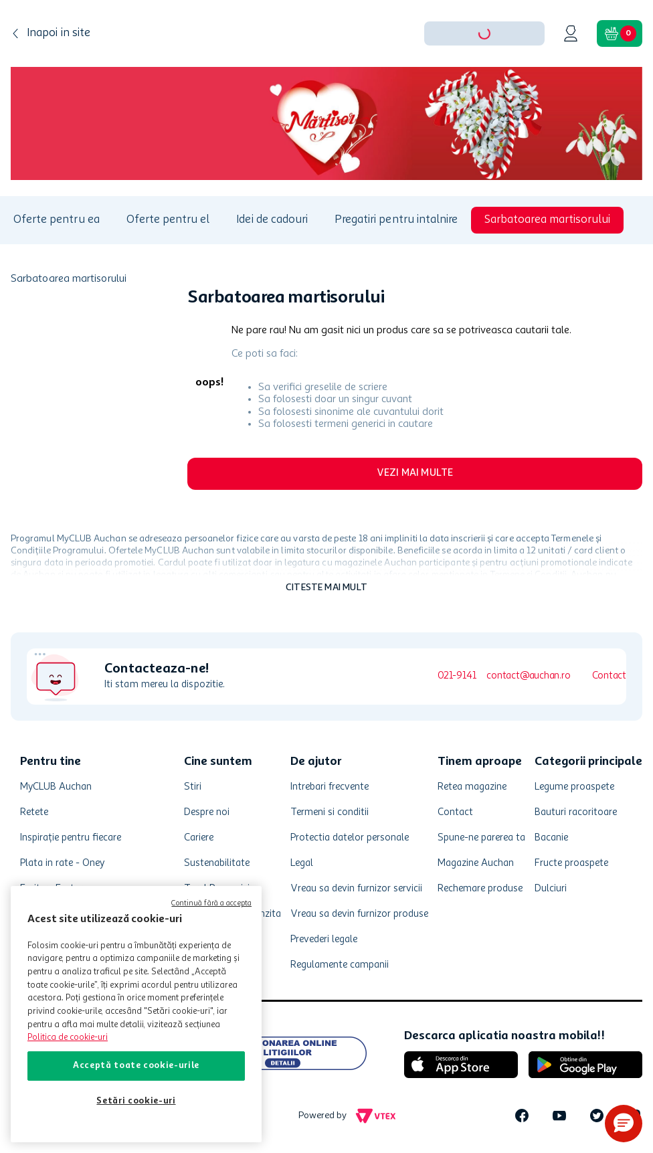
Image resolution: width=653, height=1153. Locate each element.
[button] (623, 1123)
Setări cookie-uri (135, 1101)
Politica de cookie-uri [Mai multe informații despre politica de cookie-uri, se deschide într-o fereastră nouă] (67, 1037)
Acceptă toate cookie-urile (136, 1065)
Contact (609, 676)
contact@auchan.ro (528, 676)
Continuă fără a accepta (211, 903)
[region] (136, 1014)
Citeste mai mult (326, 587)
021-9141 (457, 676)
